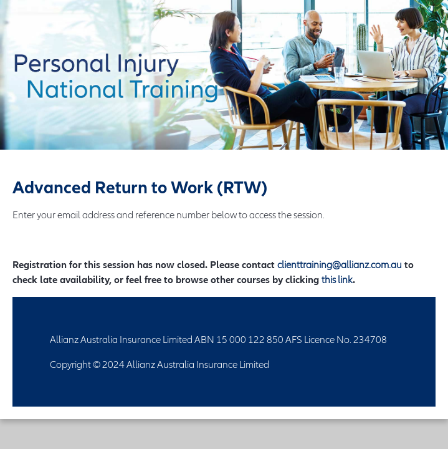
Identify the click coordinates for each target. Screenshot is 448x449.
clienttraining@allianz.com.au (339, 264)
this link (337, 279)
